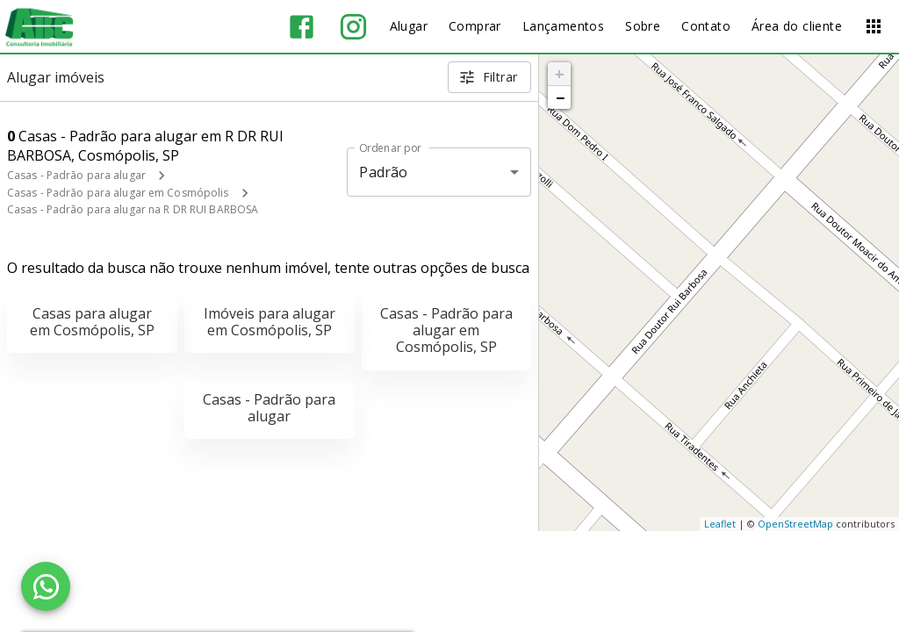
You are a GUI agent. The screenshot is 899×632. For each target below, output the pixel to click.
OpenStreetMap (795, 523)
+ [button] (560, 73)
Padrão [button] (383, 172)
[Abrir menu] (873, 26)
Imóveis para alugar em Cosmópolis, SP (269, 322)
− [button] (560, 97)
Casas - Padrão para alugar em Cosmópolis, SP (446, 330)
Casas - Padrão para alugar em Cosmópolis (118, 192)
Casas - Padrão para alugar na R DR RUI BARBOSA (132, 209)
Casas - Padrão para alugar (76, 175)
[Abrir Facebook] (301, 26)
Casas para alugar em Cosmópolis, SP (92, 322)
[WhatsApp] (45, 586)
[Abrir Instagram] (353, 26)
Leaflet (720, 523)
